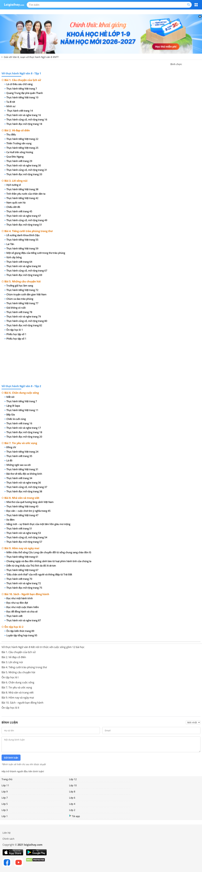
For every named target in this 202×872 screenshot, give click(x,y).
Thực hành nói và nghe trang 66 (23, 266)
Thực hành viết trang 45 (18, 211)
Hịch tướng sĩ (13, 184)
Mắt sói (9, 396)
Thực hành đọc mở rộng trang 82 (23, 325)
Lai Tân (9, 244)
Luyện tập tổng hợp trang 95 (21, 635)
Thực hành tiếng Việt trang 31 (21, 469)
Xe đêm (10, 519)
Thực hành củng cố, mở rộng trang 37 (26, 487)
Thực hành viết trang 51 (18, 528)
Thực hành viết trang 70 (18, 578)
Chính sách (8, 838)
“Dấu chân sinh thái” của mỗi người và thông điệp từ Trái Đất (38, 574)
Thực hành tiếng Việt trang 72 (21, 290)
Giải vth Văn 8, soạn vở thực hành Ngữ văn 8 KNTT (31, 57)
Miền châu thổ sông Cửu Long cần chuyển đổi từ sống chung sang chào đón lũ (48, 552)
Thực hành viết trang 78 (18, 312)
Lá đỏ (8, 460)
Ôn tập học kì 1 (14, 329)
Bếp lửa (10, 414)
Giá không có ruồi (15, 307)
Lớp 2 (72, 810)
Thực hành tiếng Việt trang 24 (21, 451)
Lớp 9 (5, 791)
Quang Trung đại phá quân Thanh (24, 93)
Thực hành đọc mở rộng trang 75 (23, 587)
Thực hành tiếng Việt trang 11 (21, 410)
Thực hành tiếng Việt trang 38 (21, 189)
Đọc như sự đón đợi (16, 602)
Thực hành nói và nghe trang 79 (23, 316)
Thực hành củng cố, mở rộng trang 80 (26, 321)
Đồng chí (10, 447)
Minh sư (10, 106)
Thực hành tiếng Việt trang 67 (21, 570)
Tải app (74, 816)
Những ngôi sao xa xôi (18, 464)
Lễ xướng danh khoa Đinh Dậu (22, 235)
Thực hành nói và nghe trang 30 (23, 165)
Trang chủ (7, 779)
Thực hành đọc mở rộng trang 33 (23, 174)
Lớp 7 (5, 797)
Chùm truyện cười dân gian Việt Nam (25, 294)
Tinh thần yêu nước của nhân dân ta (25, 193)
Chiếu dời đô (12, 207)
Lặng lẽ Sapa (12, 405)
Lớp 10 (73, 785)
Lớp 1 (5, 816)
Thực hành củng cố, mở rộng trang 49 (26, 220)
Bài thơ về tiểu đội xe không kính (23, 473)
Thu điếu (10, 134)
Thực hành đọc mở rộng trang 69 (23, 275)
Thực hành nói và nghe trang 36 (23, 482)
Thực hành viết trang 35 (18, 456)
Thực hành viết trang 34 (18, 478)
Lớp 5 (5, 803)
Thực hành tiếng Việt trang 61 (21, 556)
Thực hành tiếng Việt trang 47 (21, 515)
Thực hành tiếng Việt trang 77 (21, 303)
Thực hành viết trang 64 (18, 261)
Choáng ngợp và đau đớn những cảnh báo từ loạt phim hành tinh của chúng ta (48, 561)
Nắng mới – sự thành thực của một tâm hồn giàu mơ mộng (37, 524)
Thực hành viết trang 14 (19, 110)
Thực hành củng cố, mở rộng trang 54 (26, 537)
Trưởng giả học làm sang (19, 285)
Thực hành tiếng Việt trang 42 (21, 198)
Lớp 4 (72, 803)
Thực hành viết (13, 616)
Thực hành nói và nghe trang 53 (23, 533)
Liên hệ (6, 832)
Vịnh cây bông (13, 257)
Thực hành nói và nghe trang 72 (23, 583)
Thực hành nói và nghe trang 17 (23, 427)
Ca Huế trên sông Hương (19, 152)
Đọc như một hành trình (19, 598)
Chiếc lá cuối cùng (15, 419)
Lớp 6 (72, 797)
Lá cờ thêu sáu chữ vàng (19, 84)
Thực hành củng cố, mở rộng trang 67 (26, 270)
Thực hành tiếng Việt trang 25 (21, 147)
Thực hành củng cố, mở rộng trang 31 (26, 169)
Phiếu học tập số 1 (15, 334)
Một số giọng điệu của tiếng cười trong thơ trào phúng (35, 252)
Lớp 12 (73, 779)
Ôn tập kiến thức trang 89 (19, 631)
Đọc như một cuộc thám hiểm (22, 607)
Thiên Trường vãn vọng (18, 143)
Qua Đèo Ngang (14, 156)
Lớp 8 (72, 791)
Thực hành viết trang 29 (18, 161)
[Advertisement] (101, 363)
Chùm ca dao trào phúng (19, 298)
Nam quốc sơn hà (15, 202)
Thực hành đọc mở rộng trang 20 (23, 436)
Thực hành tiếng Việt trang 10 (21, 97)
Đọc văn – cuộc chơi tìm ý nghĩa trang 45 (27, 510)
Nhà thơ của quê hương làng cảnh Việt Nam (29, 502)
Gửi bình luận (11, 757)
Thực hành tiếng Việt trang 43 (21, 506)
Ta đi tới (10, 101)
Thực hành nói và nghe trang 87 (23, 620)
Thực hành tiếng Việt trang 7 (21, 88)
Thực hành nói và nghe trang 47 (23, 215)
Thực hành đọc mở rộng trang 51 (23, 224)
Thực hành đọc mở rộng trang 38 (23, 491)
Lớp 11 (5, 785)
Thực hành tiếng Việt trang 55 (21, 239)
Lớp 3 (5, 810)
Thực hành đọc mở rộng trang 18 (23, 123)
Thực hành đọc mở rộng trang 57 (23, 541)
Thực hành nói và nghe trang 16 (23, 115)
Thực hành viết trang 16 (18, 423)
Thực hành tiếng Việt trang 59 (21, 248)
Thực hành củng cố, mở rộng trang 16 (26, 119)
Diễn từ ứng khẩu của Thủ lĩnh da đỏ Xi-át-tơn (30, 565)
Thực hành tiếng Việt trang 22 (21, 138)
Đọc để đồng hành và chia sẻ (21, 611)
